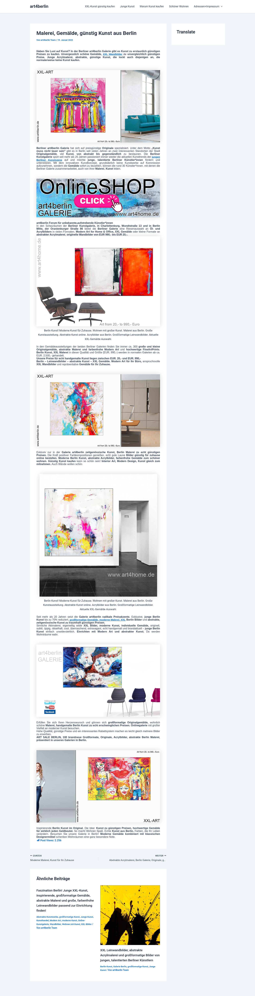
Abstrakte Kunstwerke (47, 916)
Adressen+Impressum (208, 6)
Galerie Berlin (121, 971)
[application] (220, 6)
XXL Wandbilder (112, 54)
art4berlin (39, 6)
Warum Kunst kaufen (152, 6)
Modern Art (56, 920)
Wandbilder (56, 923)
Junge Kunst (127, 6)
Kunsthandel (42, 920)
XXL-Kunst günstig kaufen (100, 6)
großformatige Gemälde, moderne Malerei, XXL (104, 619)
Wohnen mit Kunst (72, 923)
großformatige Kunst (70, 916)
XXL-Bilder (88, 923)
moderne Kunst (71, 920)
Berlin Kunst (106, 971)
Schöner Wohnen (179, 6)
